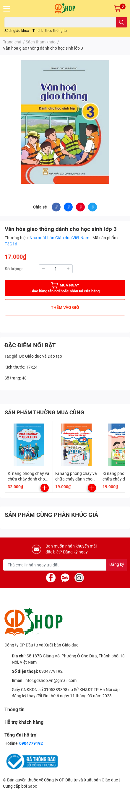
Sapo (32, 786)
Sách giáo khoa (16, 31)
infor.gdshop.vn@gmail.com (51, 680)
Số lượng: (14, 268)
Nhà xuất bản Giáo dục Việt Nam (60, 237)
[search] (121, 22)
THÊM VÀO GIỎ (65, 307)
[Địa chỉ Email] (65, 565)
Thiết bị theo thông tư (49, 31)
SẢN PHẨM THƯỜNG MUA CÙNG (44, 412)
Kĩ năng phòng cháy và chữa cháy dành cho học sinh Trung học (28, 479)
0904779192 (51, 671)
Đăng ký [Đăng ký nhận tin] (116, 564)
